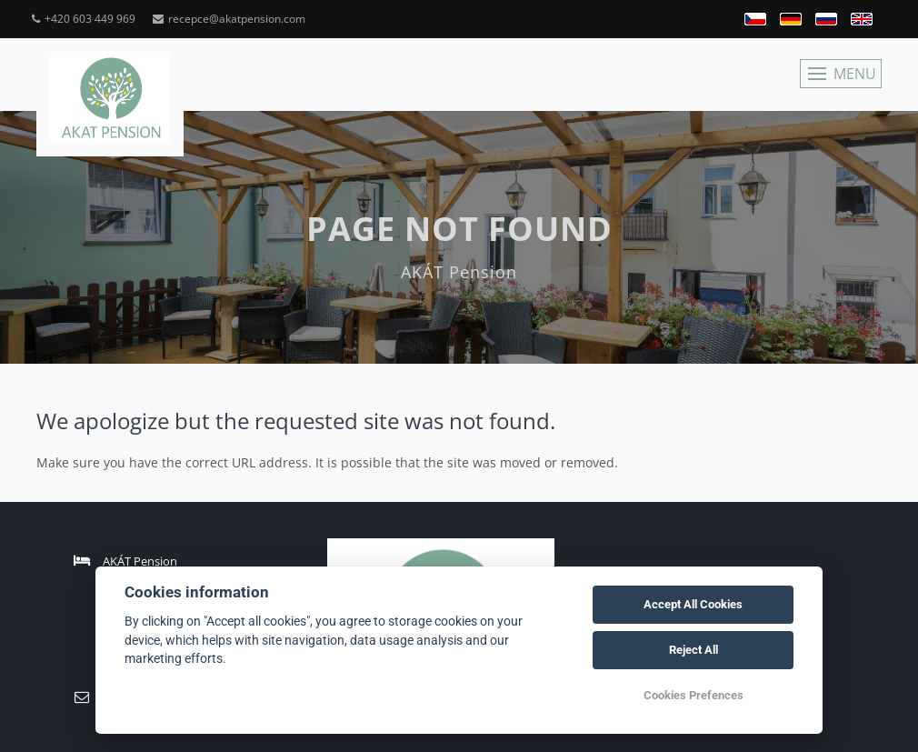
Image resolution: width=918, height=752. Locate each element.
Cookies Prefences (693, 695)
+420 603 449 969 (83, 18)
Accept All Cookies (693, 604)
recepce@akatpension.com (229, 18)
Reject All (693, 650)
